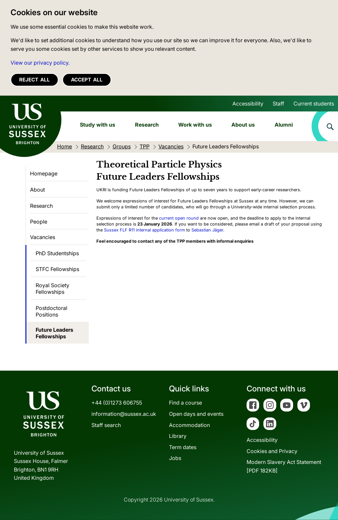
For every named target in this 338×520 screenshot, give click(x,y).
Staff (278, 103)
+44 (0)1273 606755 (116, 402)
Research (147, 124)
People (38, 221)
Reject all (34, 79)
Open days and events (196, 414)
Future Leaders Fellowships (54, 333)
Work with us (195, 124)
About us (243, 124)
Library (177, 436)
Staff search (106, 425)
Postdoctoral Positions (51, 311)
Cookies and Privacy (272, 451)
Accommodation (189, 425)
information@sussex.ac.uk (123, 414)
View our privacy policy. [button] (40, 62)
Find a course (185, 402)
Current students (313, 103)
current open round (179, 218)
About (37, 189)
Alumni (284, 124)
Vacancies (42, 237)
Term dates (182, 447)
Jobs (175, 458)
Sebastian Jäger (207, 230)
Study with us (97, 124)
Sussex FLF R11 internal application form (144, 230)
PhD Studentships (57, 253)
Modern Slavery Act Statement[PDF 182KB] (284, 466)
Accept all (87, 79)
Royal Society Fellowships (52, 288)
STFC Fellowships (57, 269)
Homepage (43, 173)
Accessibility (247, 103)
